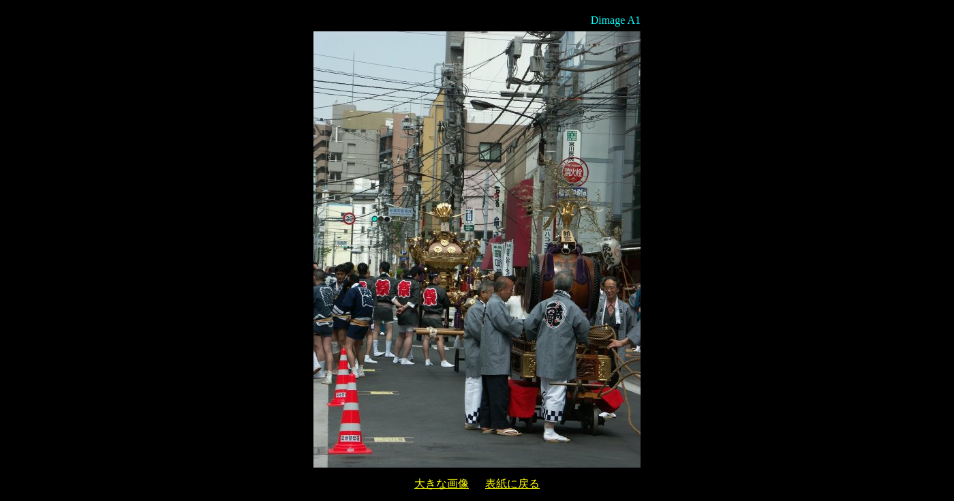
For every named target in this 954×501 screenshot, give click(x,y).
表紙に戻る (512, 483)
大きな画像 (441, 483)
